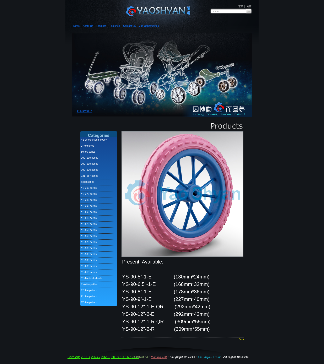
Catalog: (74, 357)
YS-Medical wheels (91, 278)
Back (241, 339)
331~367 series (89, 175)
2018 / (116, 357)
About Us (88, 26)
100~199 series (89, 157)
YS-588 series (89, 248)
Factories (115, 26)
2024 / (95, 357)
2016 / (127, 357)
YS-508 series (89, 212)
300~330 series (89, 169)
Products (101, 26)
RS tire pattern (89, 302)
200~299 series (89, 163)
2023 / (105, 357)
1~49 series (87, 145)
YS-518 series (89, 218)
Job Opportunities (149, 26)
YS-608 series (89, 266)
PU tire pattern (89, 296)
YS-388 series (89, 200)
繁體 (240, 6)
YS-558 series (89, 230)
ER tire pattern (89, 290)
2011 (135, 357)
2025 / (85, 357)
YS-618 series (89, 272)
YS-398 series (89, 206)
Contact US (129, 26)
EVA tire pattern (89, 284)
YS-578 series (89, 242)
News (76, 26)
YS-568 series (89, 236)
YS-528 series (89, 224)
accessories (87, 181)
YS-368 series (89, 187)
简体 (249, 6)
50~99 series (88, 151)
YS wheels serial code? (94, 139)
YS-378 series (89, 193)
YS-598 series (89, 260)
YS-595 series (89, 254)
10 (90, 111)
